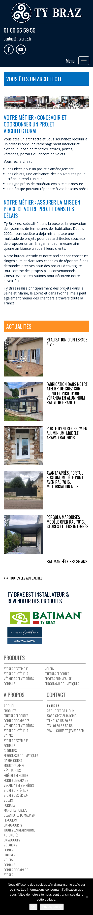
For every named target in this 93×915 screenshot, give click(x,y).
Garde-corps (13, 760)
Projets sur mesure (58, 678)
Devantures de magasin (19, 815)
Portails (9, 683)
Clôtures (10, 750)
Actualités (11, 834)
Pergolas (10, 820)
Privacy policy (52, 907)
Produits (10, 710)
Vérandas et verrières (19, 678)
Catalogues (12, 839)
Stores (8, 874)
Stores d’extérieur (16, 668)
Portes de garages (16, 720)
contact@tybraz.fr (17, 38)
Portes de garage (16, 780)
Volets (49, 668)
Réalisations (12, 770)
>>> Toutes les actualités (23, 578)
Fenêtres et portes (57, 673)
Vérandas (10, 844)
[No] (86, 896)
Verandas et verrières (19, 785)
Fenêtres (9, 854)
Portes (8, 849)
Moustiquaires (14, 765)
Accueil (9, 705)
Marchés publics (15, 810)
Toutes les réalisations (19, 829)
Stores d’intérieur (16, 673)
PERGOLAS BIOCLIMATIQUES (62, 683)
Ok (33, 907)
